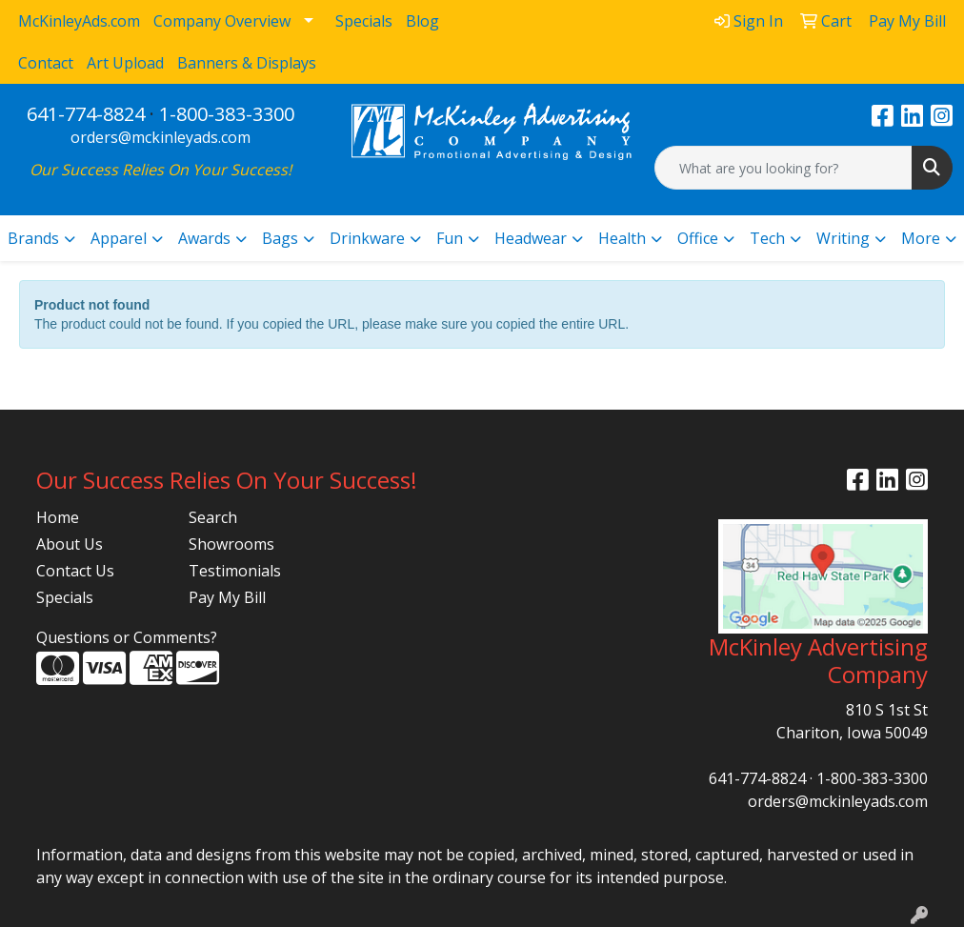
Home (57, 517)
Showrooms (231, 544)
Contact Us (75, 570)
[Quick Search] (783, 168)
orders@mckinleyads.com (160, 137)
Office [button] (697, 238)
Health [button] (622, 238)
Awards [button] (204, 238)
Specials (64, 597)
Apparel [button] (118, 238)
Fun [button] (449, 238)
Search (213, 517)
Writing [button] (843, 238)
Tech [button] (767, 238)
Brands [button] (33, 238)
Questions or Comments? (126, 637)
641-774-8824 (86, 114)
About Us (69, 544)
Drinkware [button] (367, 238)
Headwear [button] (530, 238)
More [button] (920, 238)
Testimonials (235, 570)
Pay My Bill (227, 597)
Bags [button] (280, 238)
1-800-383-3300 (226, 114)
